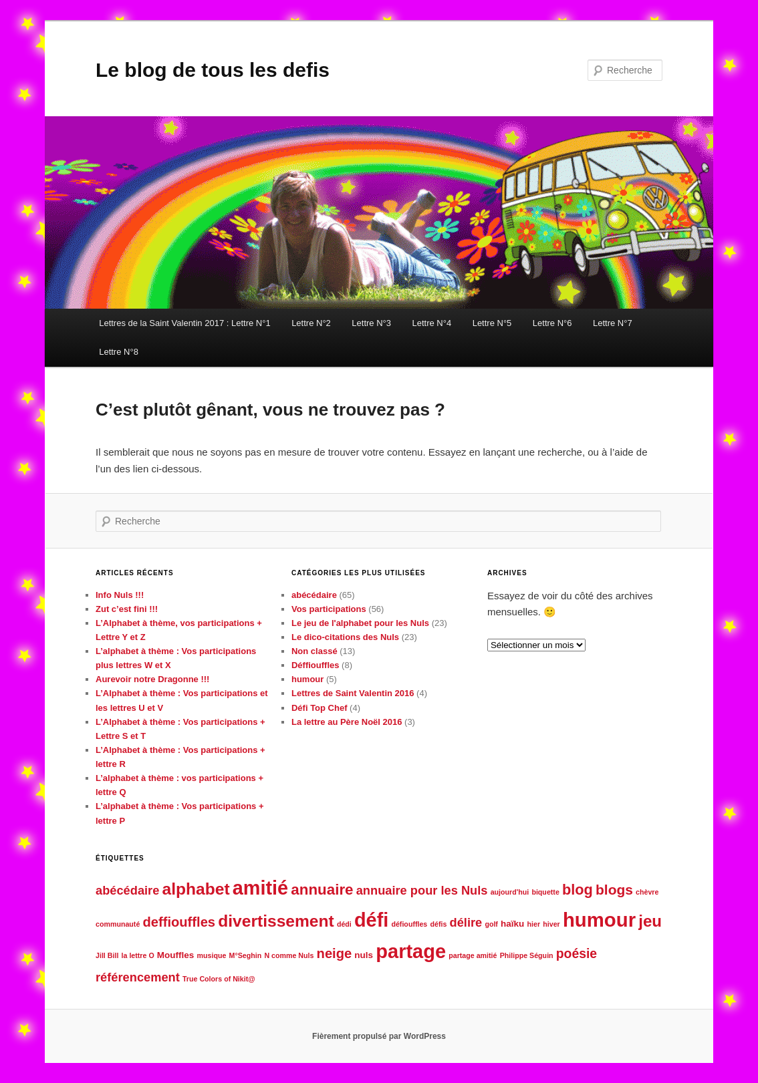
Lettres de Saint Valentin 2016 (352, 693)
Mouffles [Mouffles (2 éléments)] (176, 955)
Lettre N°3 (371, 323)
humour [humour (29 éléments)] (599, 920)
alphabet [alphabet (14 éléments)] (196, 889)
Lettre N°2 (311, 323)
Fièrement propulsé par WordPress (379, 1036)
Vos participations (328, 609)
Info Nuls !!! (120, 595)
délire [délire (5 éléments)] (466, 922)
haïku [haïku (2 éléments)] (512, 924)
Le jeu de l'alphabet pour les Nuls (360, 623)
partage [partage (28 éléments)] (411, 951)
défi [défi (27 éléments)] (371, 920)
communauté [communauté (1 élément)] (118, 924)
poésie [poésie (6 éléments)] (576, 953)
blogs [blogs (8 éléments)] (614, 889)
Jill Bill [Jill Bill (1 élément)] (107, 955)
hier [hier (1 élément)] (534, 924)
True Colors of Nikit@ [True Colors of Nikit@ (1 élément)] (218, 979)
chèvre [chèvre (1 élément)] (647, 892)
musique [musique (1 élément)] (212, 955)
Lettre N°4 (431, 323)
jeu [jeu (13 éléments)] (650, 921)
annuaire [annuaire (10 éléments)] (322, 889)
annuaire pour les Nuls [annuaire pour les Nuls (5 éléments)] (422, 890)
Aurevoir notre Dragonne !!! (152, 679)
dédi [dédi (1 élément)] (344, 924)
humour (307, 679)
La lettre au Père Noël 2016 (346, 722)
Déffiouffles (315, 665)
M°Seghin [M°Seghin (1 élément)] (245, 955)
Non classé (314, 651)
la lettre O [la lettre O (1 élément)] (138, 955)
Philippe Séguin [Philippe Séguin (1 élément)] (526, 955)
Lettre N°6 (552, 323)
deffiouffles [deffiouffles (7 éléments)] (179, 922)
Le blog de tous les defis (213, 70)
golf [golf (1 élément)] (491, 924)
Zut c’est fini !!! (127, 609)
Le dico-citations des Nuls (345, 637)
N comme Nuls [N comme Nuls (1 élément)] (288, 955)
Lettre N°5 (492, 323)
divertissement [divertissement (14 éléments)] (276, 921)
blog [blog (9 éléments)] (577, 889)
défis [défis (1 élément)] (438, 924)
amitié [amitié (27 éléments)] (260, 888)
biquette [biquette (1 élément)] (545, 892)
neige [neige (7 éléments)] (334, 953)
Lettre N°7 (612, 323)
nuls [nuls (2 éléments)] (363, 955)
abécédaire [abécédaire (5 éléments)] (127, 890)
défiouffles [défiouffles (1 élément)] (409, 924)
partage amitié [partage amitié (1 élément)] (473, 955)
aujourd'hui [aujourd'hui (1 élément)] (510, 892)
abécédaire (314, 595)
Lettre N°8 (118, 352)
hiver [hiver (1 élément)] (551, 924)
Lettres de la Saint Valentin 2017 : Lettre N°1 (184, 323)
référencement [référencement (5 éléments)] (138, 977)
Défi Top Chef (319, 708)
